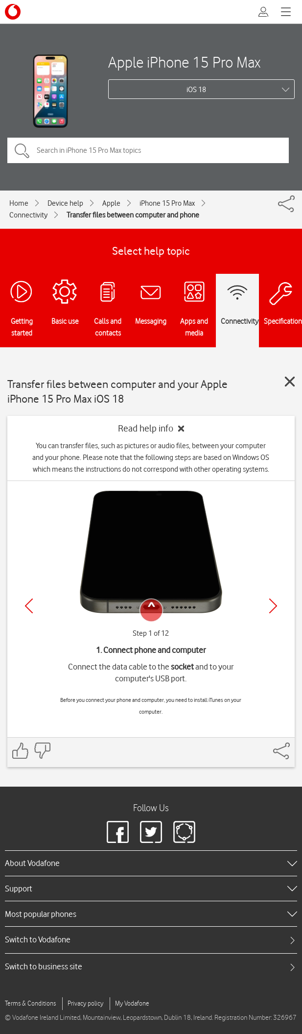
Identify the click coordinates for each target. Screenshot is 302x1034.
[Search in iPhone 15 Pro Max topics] (148, 150)
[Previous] (29, 606)
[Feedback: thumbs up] (20, 751)
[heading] (151, 863)
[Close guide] (290, 381)
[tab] (151, 939)
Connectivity (28, 215)
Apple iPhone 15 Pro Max (184, 62)
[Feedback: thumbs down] (42, 751)
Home (18, 203)
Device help (65, 203)
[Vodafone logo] (13, 12)
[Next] (273, 606)
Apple (111, 203)
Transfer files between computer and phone (133, 215)
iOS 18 (196, 89)
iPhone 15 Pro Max (167, 203)
